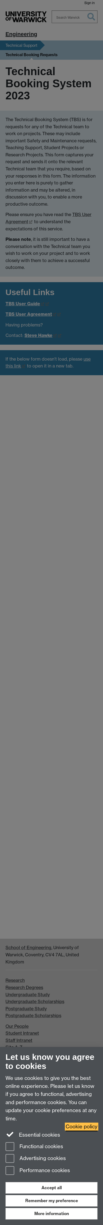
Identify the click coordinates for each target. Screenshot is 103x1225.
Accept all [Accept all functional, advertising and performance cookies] (51, 1187)
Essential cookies (32, 1134)
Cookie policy (82, 1126)
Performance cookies (37, 1171)
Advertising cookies (35, 1159)
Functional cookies (34, 1147)
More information (51, 1213)
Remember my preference (51, 1200)
